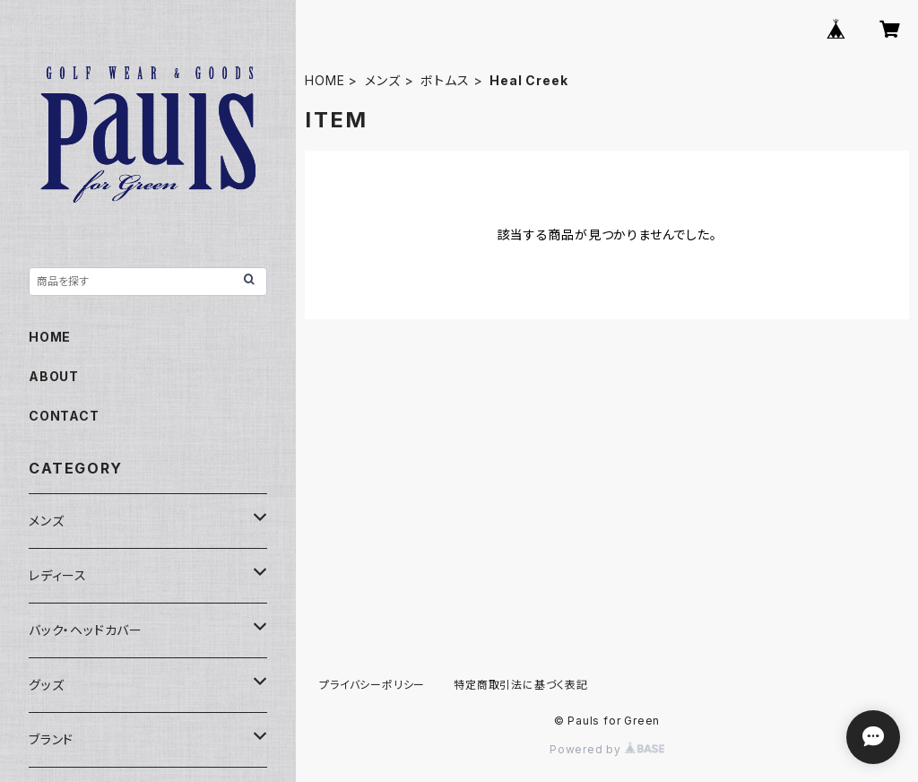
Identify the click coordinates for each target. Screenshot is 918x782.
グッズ (46, 684)
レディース (58, 575)
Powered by (607, 749)
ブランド (51, 739)
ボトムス (444, 80)
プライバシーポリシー (372, 684)
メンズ (382, 80)
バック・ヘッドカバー (86, 630)
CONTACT (64, 415)
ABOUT (54, 376)
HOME (324, 80)
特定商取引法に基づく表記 (521, 684)
